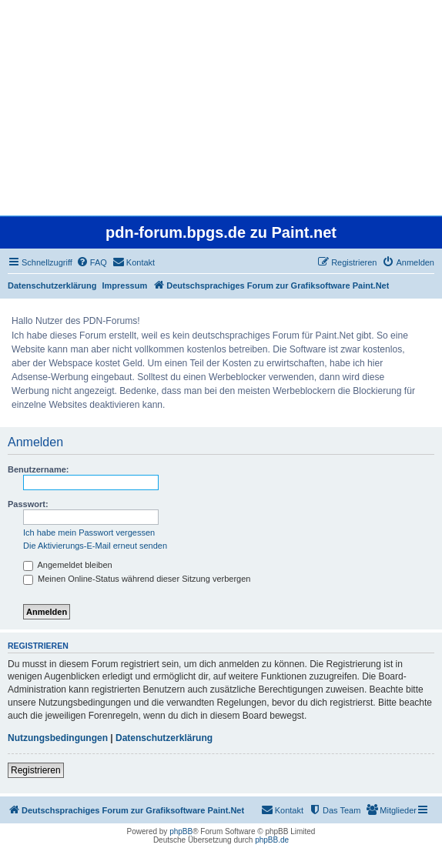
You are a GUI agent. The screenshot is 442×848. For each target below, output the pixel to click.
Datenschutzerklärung (52, 285)
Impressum (125, 285)
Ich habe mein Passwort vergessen (89, 532)
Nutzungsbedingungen (58, 738)
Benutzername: (38, 469)
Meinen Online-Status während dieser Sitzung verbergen (136, 578)
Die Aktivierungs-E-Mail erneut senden (95, 545)
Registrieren (36, 770)
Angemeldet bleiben (67, 564)
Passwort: (28, 504)
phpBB (181, 831)
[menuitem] (91, 262)
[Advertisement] (221, 107)
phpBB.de (272, 840)
